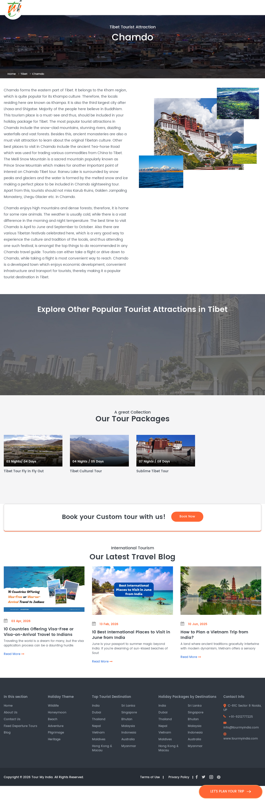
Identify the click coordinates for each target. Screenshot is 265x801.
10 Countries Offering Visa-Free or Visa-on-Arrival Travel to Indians (38, 632)
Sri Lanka (128, 706)
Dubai (96, 713)
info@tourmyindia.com (241, 726)
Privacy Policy (178, 777)
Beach (52, 719)
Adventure (55, 726)
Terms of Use (150, 777)
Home (12, 74)
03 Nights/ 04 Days (21, 462)
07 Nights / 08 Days (154, 462)
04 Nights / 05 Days (88, 462)
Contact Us (12, 719)
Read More (14, 654)
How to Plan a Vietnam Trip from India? (214, 635)
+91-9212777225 (238, 716)
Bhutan (126, 719)
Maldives (98, 740)
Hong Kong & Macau (102, 748)
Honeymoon (57, 713)
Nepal (96, 726)
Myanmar (128, 746)
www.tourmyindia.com (240, 737)
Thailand (98, 719)
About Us (10, 713)
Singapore (129, 713)
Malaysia (128, 726)
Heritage (54, 740)
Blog (7, 733)
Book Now (187, 516)
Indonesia (128, 733)
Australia (128, 740)
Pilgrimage (56, 733)
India (96, 706)
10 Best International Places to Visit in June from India (131, 635)
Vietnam (98, 733)
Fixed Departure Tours (20, 726)
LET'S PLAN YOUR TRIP (230, 791)
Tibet (24, 74)
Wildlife (53, 706)
